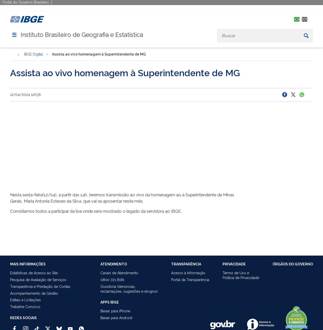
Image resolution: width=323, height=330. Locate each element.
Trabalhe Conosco (25, 307)
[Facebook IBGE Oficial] (14, 327)
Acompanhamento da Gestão (34, 293)
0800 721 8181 (112, 280)
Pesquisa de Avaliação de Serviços (38, 280)
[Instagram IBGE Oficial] (25, 327)
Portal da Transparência (190, 280)
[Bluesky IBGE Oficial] (59, 327)
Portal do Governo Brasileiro (26, 2)
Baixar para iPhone (115, 311)
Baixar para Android (116, 318)
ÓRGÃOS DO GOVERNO (293, 264)
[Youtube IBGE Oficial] (70, 327)
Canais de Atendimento (119, 273)
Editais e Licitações (25, 300)
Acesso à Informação (188, 273)
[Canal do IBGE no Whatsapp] (81, 327)
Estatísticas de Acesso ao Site (34, 273)
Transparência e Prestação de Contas (40, 287)
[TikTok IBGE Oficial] (36, 327)
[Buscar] (306, 36)
